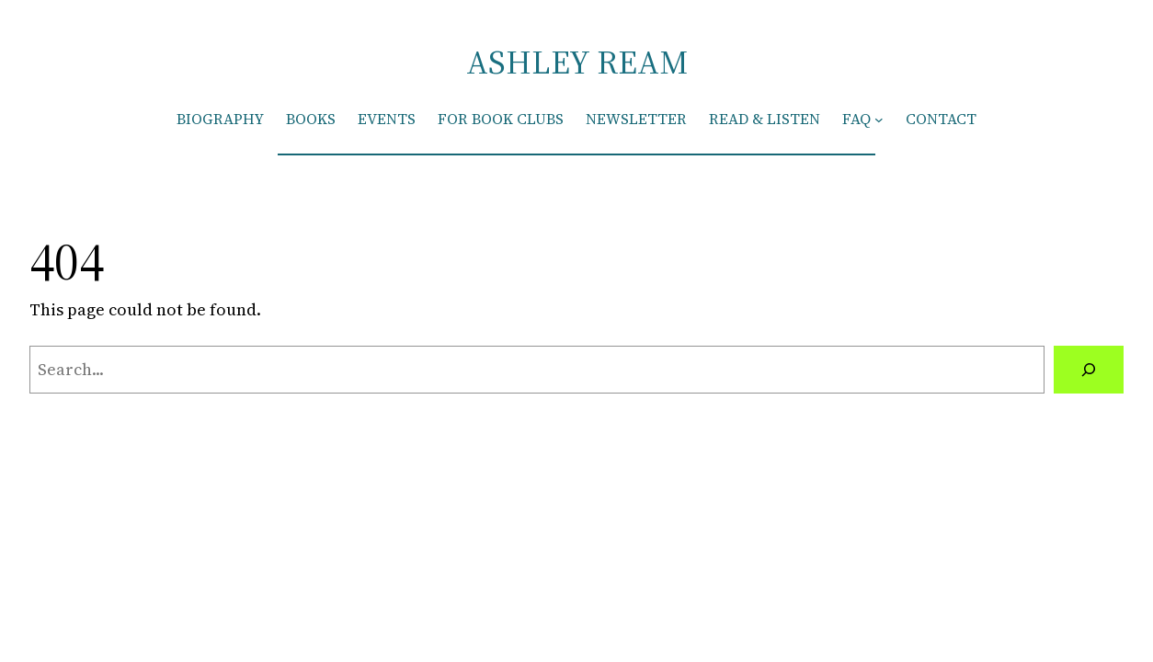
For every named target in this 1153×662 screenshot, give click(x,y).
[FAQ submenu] (879, 119)
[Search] (1089, 370)
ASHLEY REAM (577, 62)
